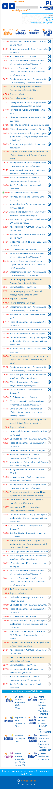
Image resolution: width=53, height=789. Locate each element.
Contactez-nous (28, 780)
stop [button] (12, 6)
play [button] (5, 6)
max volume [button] (51, 7)
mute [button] (42, 7)
